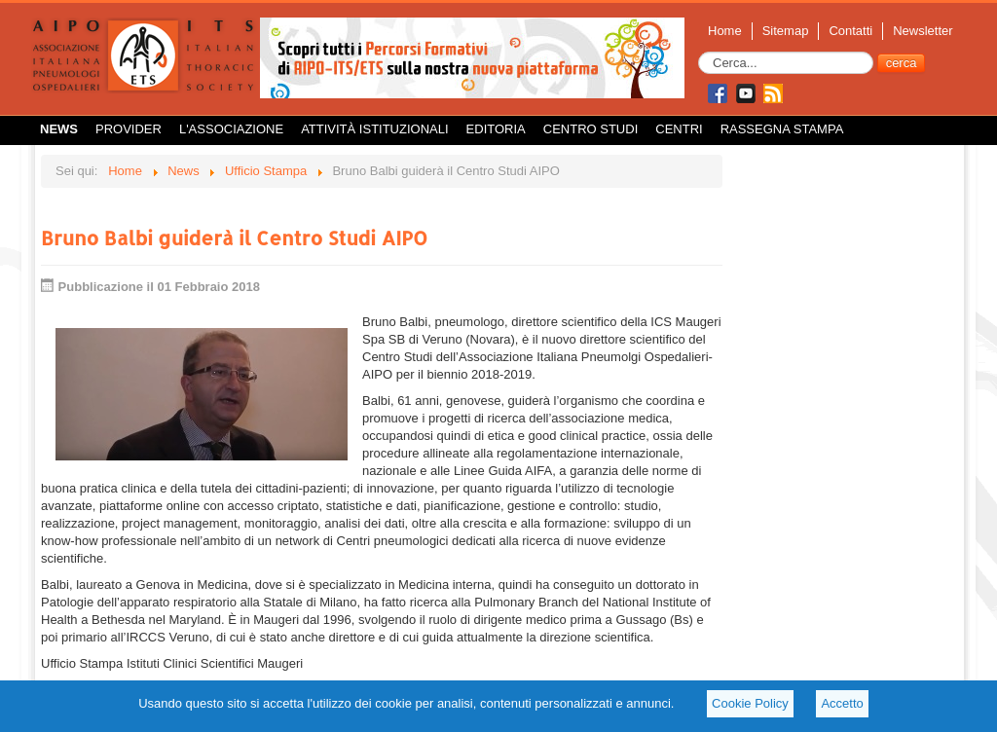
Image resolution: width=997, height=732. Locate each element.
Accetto (842, 703)
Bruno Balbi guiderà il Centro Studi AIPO (234, 237)
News (59, 129)
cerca (901, 62)
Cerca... (698, 52)
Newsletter (922, 30)
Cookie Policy (750, 703)
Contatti (850, 30)
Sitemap (785, 30)
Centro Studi (591, 129)
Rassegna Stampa (782, 129)
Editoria (496, 129)
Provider (128, 129)
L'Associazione (231, 129)
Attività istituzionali (374, 129)
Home (725, 30)
